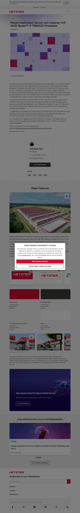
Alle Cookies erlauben (40, 261)
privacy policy (26, 255)
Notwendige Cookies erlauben (40, 266)
